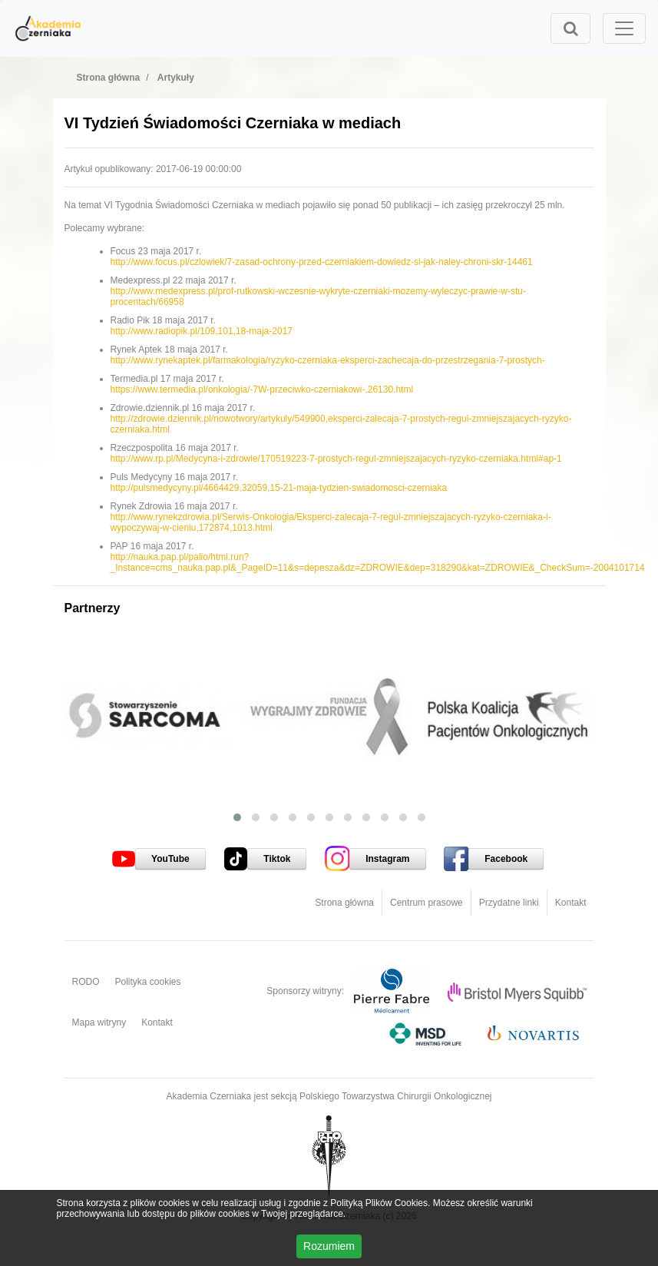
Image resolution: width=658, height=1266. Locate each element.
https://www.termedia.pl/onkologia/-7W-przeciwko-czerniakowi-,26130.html (262, 389)
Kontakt (571, 902)
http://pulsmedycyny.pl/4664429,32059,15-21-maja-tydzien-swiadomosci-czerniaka (279, 487)
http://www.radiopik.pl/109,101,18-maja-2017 (202, 331)
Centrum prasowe (426, 902)
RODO (86, 981)
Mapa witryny (99, 1022)
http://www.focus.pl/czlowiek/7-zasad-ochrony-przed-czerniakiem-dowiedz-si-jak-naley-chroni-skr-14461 (322, 262)
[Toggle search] (570, 28)
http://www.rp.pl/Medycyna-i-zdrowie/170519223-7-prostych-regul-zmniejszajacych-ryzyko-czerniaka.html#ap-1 (336, 458)
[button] (237, 817)
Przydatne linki (509, 902)
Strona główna (344, 902)
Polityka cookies (148, 981)
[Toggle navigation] (624, 28)
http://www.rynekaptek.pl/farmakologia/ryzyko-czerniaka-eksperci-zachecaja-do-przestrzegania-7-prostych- (328, 360)
